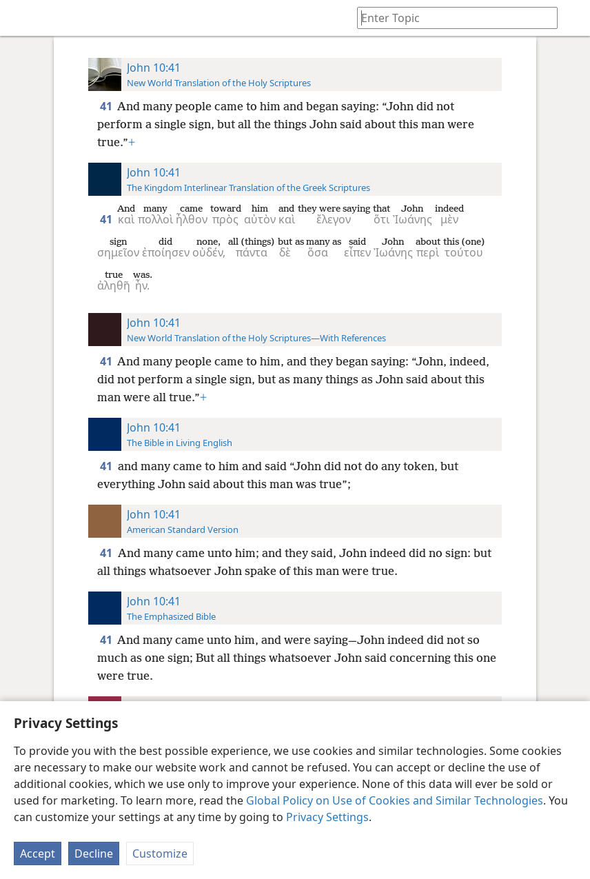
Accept (37, 853)
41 (107, 106)
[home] (21, 18)
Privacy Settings (327, 817)
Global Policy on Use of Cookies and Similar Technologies (394, 800)
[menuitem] (21, 18)
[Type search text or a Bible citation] (450, 18)
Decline (93, 853)
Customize (159, 853)
